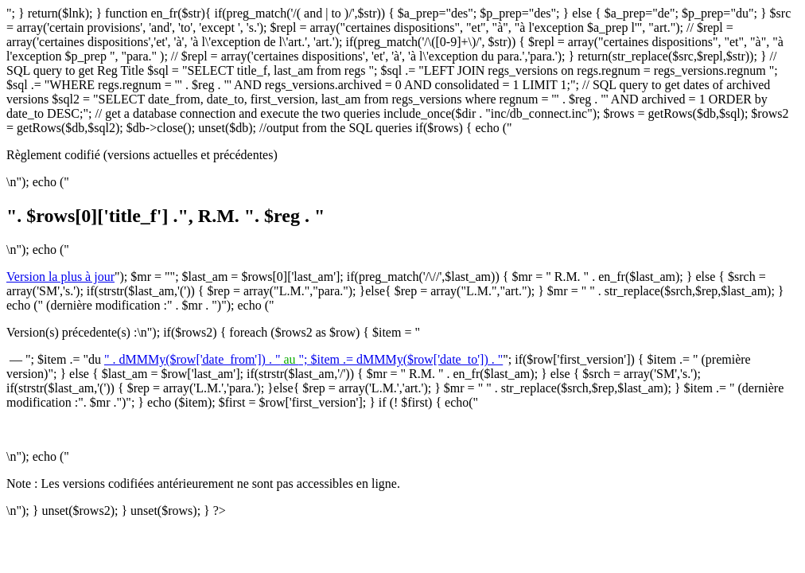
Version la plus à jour (60, 276)
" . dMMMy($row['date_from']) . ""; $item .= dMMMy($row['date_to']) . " (303, 359)
